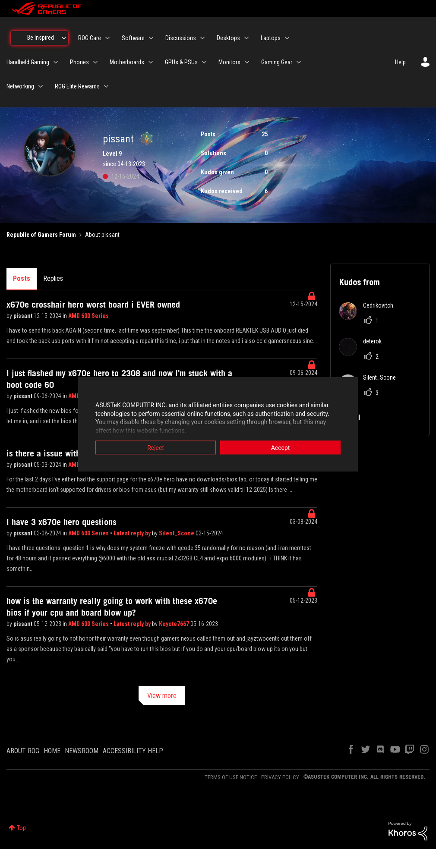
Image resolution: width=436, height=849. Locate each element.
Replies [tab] (53, 278)
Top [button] (21, 827)
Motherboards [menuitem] (127, 62)
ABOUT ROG (22, 751)
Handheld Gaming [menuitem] (27, 62)
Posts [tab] (21, 278)
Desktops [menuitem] (228, 38)
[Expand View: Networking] (40, 86)
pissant (23, 315)
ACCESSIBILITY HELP (133, 751)
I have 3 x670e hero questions (61, 522)
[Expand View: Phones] (95, 62)
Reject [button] (155, 447)
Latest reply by (133, 533)
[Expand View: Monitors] (247, 62)
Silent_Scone (177, 533)
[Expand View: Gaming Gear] (298, 62)
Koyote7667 (174, 623)
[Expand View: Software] (151, 38)
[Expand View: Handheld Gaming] (55, 62)
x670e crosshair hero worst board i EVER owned (93, 304)
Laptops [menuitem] (271, 38)
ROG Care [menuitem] (89, 38)
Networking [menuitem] (20, 86)
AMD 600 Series (88, 315)
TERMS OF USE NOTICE (231, 777)
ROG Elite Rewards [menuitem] (77, 86)
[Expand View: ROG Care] (107, 38)
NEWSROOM (81, 751)
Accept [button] (280, 447)
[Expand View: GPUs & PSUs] (204, 62)
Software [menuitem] (133, 38)
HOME (52, 751)
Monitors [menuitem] (229, 62)
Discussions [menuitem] (180, 38)
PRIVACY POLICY (280, 777)
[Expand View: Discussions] (202, 38)
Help (400, 62)
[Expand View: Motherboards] (150, 62)
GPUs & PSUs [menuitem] (181, 62)
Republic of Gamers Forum (41, 234)
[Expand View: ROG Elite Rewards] (106, 86)
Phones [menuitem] (79, 62)
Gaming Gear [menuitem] (276, 62)
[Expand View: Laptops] (287, 38)
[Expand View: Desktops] (246, 38)
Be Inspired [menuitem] (40, 37)
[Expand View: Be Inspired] (64, 38)
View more (162, 696)
